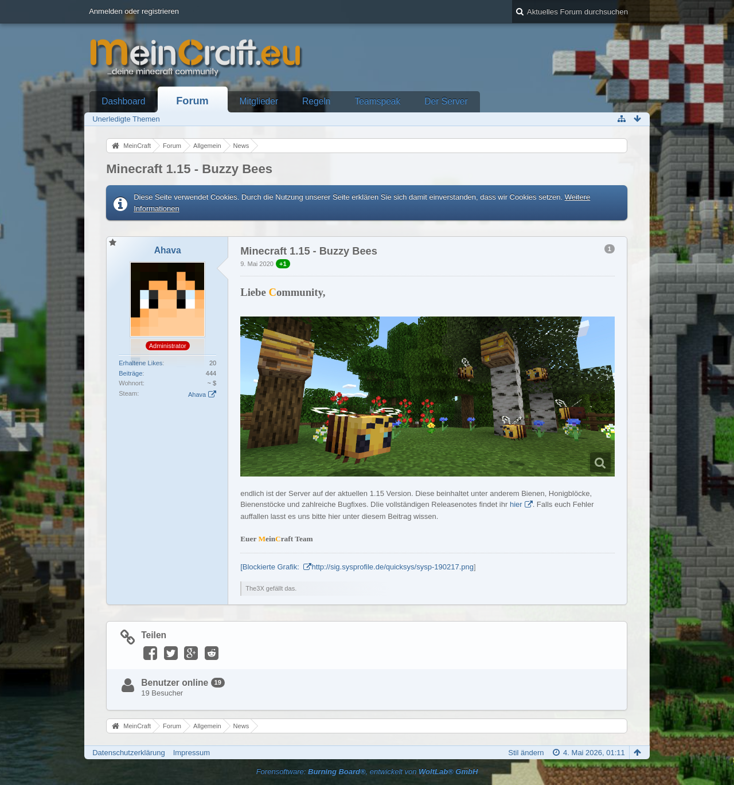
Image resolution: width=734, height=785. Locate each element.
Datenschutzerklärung (128, 752)
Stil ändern (526, 752)
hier (516, 504)
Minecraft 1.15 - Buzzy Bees (189, 169)
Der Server (445, 101)
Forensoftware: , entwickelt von (367, 771)
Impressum (191, 752)
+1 (283, 263)
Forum (192, 101)
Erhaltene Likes (140, 363)
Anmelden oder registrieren (134, 11)
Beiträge (130, 373)
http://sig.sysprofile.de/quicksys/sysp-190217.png (392, 567)
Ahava (197, 394)
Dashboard (123, 101)
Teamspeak (378, 101)
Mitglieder (259, 101)
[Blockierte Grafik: (270, 567)
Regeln (316, 101)
